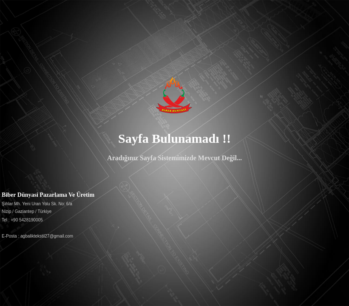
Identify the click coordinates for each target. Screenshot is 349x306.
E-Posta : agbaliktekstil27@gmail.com (37, 236)
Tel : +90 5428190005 (22, 220)
